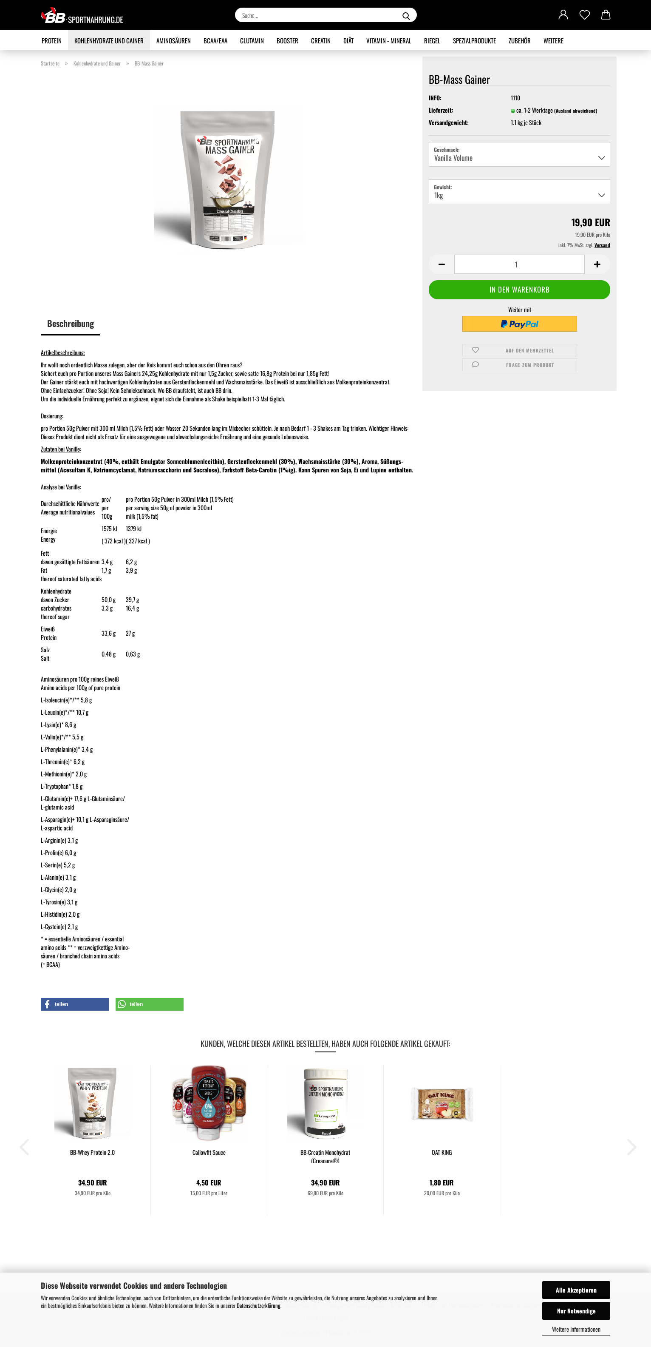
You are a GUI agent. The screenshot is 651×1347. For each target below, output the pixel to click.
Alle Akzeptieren (576, 1289)
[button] (563, 15)
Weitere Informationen (576, 1328)
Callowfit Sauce (209, 1152)
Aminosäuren (173, 40)
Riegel (432, 40)
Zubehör (520, 40)
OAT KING (442, 1152)
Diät (348, 40)
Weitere (553, 40)
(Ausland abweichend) (575, 110)
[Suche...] (406, 15)
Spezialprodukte (474, 40)
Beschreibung (70, 323)
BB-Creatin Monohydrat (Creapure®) (325, 1155)
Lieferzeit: (441, 110)
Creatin (321, 40)
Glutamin (252, 40)
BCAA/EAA (215, 40)
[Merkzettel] (584, 15)
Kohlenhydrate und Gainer (109, 40)
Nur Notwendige (576, 1310)
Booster (287, 40)
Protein (52, 40)
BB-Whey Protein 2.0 (92, 1152)
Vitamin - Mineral (388, 40)
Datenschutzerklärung (258, 1305)
